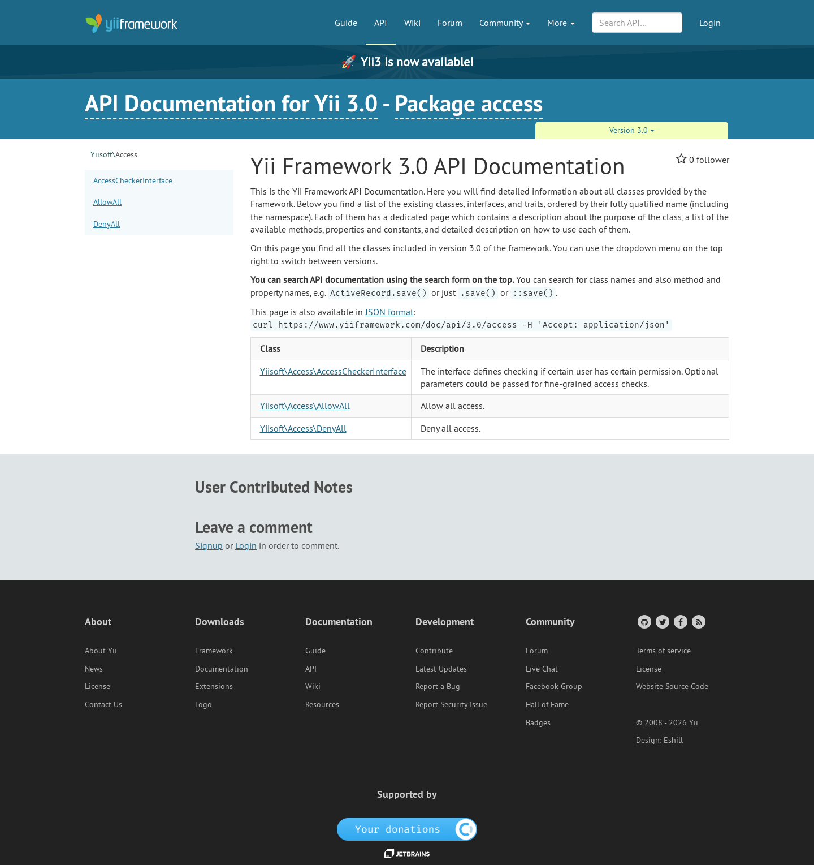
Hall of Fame (547, 704)
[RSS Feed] (697, 621)
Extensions (214, 686)
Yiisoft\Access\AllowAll (305, 405)
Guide (346, 22)
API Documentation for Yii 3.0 (231, 103)
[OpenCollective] (407, 828)
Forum (450, 22)
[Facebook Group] (679, 621)
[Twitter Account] (661, 621)
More (561, 22)
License (97, 686)
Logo (203, 704)
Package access (469, 103)
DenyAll (106, 224)
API (380, 22)
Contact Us (103, 704)
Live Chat (542, 669)
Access (113, 154)
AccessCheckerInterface (132, 180)
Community (504, 22)
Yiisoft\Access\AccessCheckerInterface (333, 371)
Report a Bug (437, 686)
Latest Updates (441, 669)
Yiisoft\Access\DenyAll (303, 428)
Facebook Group (554, 686)
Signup (209, 545)
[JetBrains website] (407, 852)
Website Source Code (672, 686)
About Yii (101, 650)
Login (710, 22)
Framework (214, 650)
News (94, 669)
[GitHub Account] (643, 621)
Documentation (221, 669)
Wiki (412, 22)
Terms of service (663, 650)
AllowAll (107, 202)
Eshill (673, 740)
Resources (322, 704)
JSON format (389, 311)
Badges (538, 722)
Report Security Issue (451, 704)
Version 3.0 (632, 130)
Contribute (434, 650)
